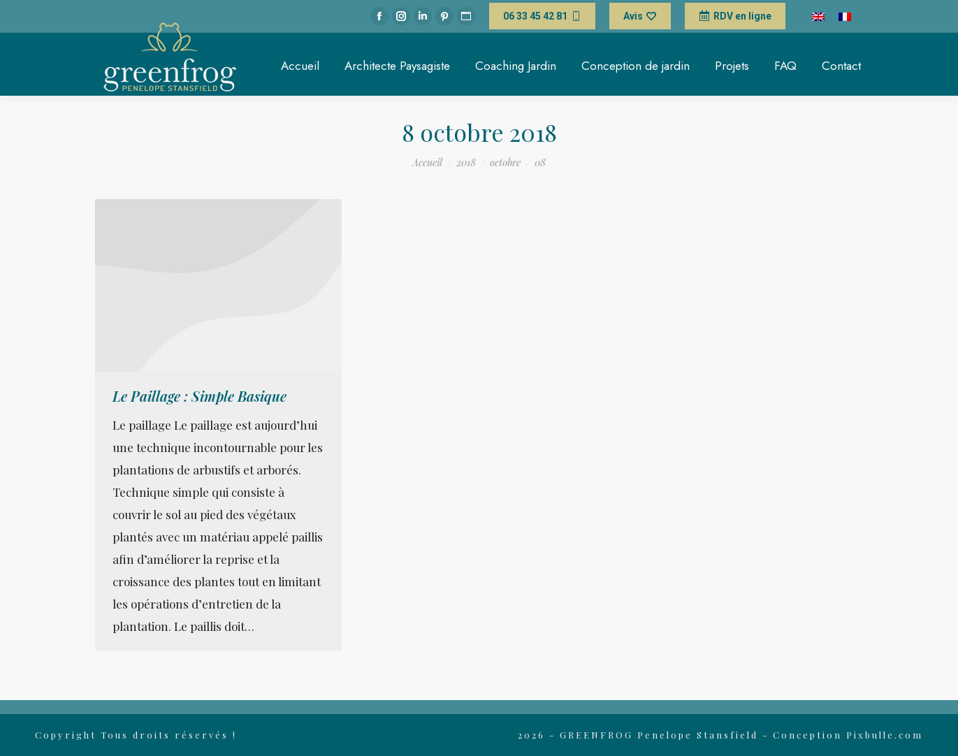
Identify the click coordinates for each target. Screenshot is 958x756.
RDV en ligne (735, 16)
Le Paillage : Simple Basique (199, 395)
